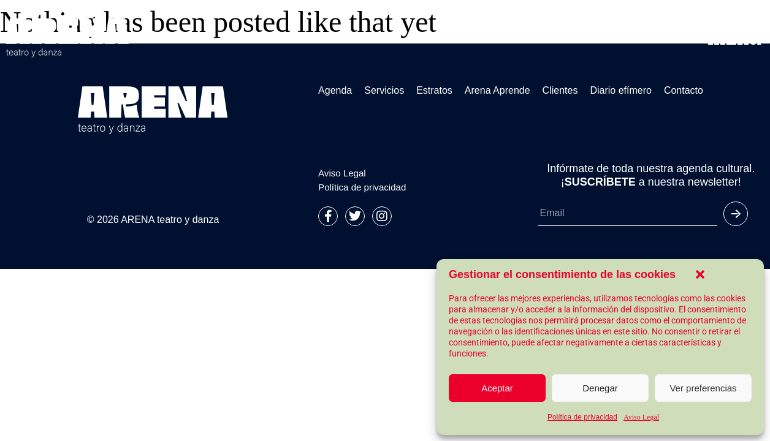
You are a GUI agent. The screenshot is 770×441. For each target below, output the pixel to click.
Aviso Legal (641, 417)
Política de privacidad (582, 417)
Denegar (600, 388)
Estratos (434, 90)
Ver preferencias (702, 388)
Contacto (683, 90)
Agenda (335, 90)
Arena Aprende (497, 90)
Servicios (384, 90)
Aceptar (497, 388)
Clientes (560, 90)
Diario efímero (620, 90)
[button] (700, 274)
